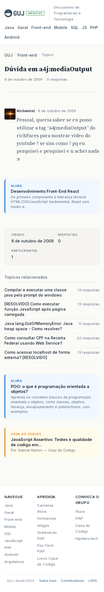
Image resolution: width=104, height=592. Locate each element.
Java (9, 27)
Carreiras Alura (45, 508)
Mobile (60, 27)
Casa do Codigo (82, 528)
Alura (80, 511)
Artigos (43, 525)
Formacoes (46, 518)
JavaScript (13, 540)
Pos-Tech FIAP (45, 548)
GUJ (8, 55)
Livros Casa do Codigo (47, 561)
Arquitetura (14, 561)
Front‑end (41, 27)
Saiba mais (48, 581)
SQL (74, 27)
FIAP (79, 518)
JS (84, 27)
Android (11, 37)
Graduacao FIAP (47, 535)
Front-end (27, 55)
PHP (94, 27)
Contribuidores (72, 581)
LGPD (92, 581)
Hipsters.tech (86, 538)
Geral (22, 27)
